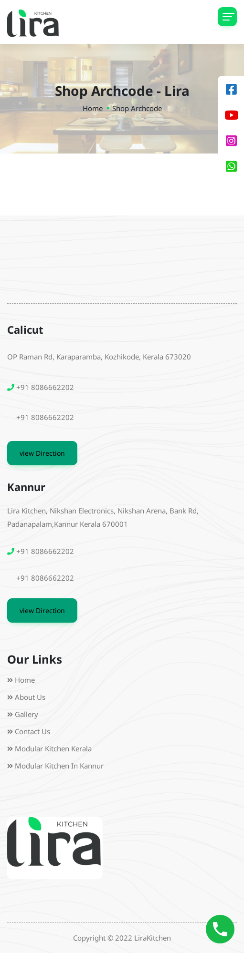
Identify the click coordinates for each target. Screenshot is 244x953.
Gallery (26, 714)
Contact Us (32, 731)
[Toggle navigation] (227, 16)
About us (30, 697)
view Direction (42, 453)
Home (93, 108)
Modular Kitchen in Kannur (59, 765)
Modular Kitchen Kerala (53, 748)
